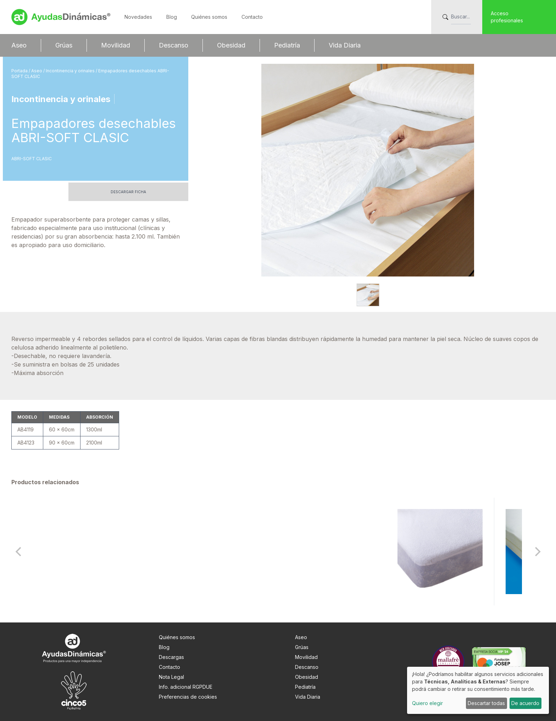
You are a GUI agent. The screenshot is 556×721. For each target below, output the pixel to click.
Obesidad (231, 45)
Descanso (173, 45)
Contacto (252, 17)
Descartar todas (486, 703)
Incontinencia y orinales (71, 70)
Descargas (171, 657)
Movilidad (115, 45)
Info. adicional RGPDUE (185, 687)
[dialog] (478, 690)
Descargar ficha (128, 192)
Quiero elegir (427, 703)
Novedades (138, 17)
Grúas (63, 45)
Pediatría (287, 45)
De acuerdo (525, 703)
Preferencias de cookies (188, 697)
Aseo (19, 45)
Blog (171, 17)
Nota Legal (171, 677)
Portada (20, 70)
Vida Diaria (345, 45)
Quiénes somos (209, 17)
